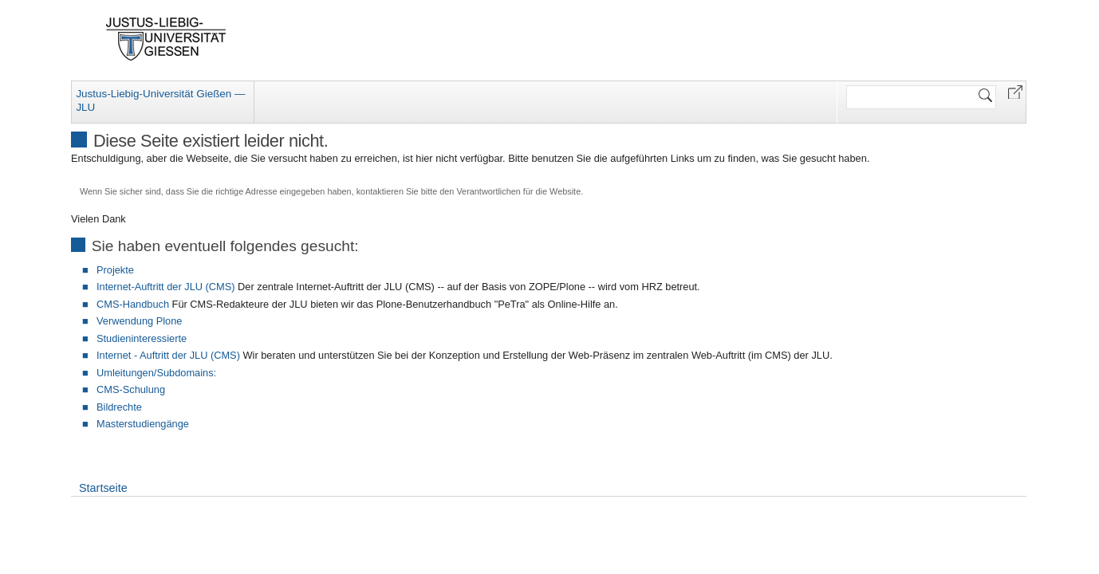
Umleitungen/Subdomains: (156, 373)
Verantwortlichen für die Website (518, 191)
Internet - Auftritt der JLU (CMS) (168, 355)
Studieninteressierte (142, 338)
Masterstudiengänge (143, 424)
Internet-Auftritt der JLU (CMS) (166, 287)
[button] (1015, 91)
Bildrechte (119, 407)
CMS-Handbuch (133, 304)
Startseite (103, 488)
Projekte (115, 270)
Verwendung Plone (139, 321)
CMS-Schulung (131, 389)
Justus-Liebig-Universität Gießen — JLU (160, 100)
